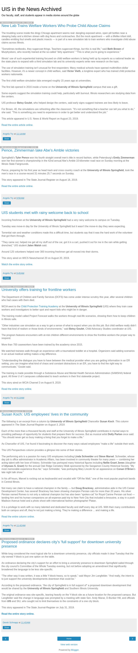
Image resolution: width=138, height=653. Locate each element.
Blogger (75, 650)
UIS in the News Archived (32, 9)
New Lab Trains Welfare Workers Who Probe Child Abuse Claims (56, 26)
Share (6, 139)
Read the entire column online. (18, 516)
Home (68, 639)
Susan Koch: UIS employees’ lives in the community (45, 414)
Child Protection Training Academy (39, 306)
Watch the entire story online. (17, 264)
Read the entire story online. (17, 389)
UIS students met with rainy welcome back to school (45, 213)
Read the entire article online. (17, 125)
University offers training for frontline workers (39, 290)
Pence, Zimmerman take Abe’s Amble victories (40, 150)
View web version (69, 644)
